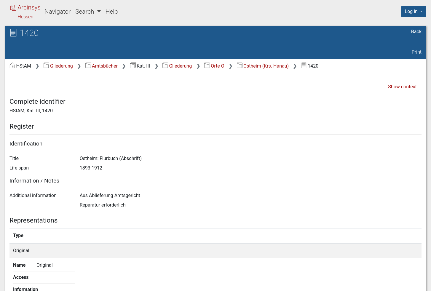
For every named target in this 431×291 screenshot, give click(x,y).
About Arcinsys (303, 283)
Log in (412, 11)
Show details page (316, 250)
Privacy (343, 283)
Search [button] (85, 11)
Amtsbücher (101, 66)
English (13, 279)
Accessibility (379, 283)
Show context (402, 86)
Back (416, 31)
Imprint (416, 283)
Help (112, 11)
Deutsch (35, 279)
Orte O (214, 66)
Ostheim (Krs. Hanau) (263, 66)
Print (417, 52)
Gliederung (58, 66)
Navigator (57, 11)
